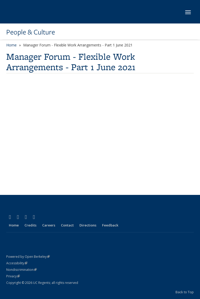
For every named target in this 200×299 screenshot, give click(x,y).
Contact (67, 225)
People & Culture (30, 32)
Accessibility (16, 263)
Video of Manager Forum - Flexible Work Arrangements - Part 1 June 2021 (89, 132)
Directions (87, 225)
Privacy (13, 276)
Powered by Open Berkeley (28, 256)
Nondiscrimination (21, 269)
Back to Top (185, 292)
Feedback (110, 225)
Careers (48, 225)
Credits (30, 225)
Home (11, 45)
